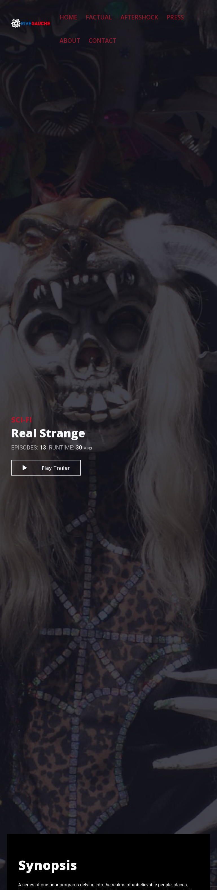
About (176, 14)
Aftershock (128, 14)
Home (75, 14)
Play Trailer (45, 467)
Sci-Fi (21, 420)
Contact (79, 32)
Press (155, 14)
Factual (98, 14)
